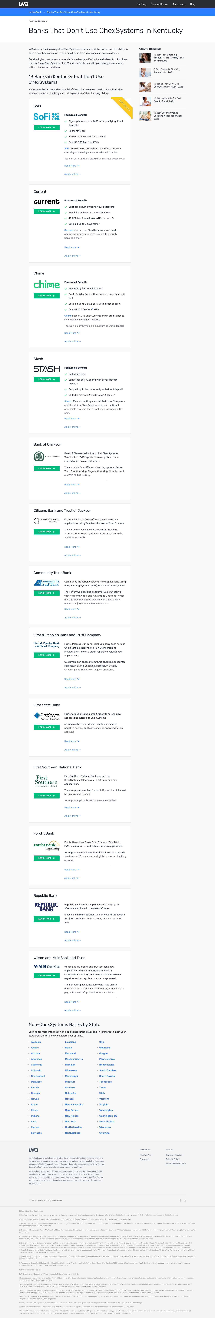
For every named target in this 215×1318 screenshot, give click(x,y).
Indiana (35, 1115)
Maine (68, 1047)
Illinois (34, 1110)
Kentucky (36, 1132)
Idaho (34, 1104)
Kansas (35, 1127)
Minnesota (71, 1070)
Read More (71, 165)
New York (70, 1121)
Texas (102, 1087)
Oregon (103, 1053)
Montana (70, 1087)
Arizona (35, 1053)
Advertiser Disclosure (38, 21)
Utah (102, 1093)
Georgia (35, 1093)
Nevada (69, 1098)
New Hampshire (74, 1104)
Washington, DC (108, 1115)
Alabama (36, 1042)
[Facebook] (180, 1200)
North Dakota (72, 1132)
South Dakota (107, 1076)
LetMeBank (35, 12)
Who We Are (145, 1155)
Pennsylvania (107, 1059)
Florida (35, 1087)
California (36, 1064)
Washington (106, 1110)
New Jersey (72, 1110)
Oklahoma (104, 1047)
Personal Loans (159, 4)
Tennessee (105, 1081)
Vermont (104, 1098)
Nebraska (70, 1093)
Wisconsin (105, 1127)
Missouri (70, 1081)
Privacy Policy (173, 1159)
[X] (185, 1200)
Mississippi (71, 1076)
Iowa (33, 1121)
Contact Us (145, 1159)
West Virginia (106, 1121)
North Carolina (73, 1127)
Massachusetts (74, 1059)
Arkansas (36, 1059)
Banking (141, 4)
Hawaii (35, 1098)
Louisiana (70, 1042)
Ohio (101, 1042)
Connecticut (38, 1076)
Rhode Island (106, 1064)
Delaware (36, 1081)
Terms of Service (174, 1155)
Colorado (36, 1070)
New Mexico (72, 1115)
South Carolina (107, 1070)
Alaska (35, 1047)
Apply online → (72, 174)
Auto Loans (179, 4)
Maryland (70, 1053)
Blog (192, 4)
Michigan (70, 1064)
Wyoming (104, 1132)
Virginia (103, 1104)
